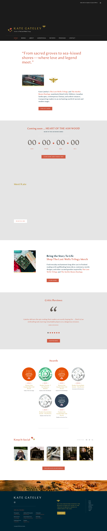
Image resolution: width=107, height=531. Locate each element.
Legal (90, 510)
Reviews (52, 38)
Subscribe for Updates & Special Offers (89, 2)
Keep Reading (53, 340)
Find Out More (45, 108)
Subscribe (61, 513)
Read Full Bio (20, 221)
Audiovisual (41, 38)
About (31, 38)
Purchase (62, 38)
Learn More (53, 280)
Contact (72, 38)
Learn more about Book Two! (54, 156)
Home (16, 38)
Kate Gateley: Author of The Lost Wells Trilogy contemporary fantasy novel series (27, 28)
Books (23, 38)
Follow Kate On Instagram (53, 468)
